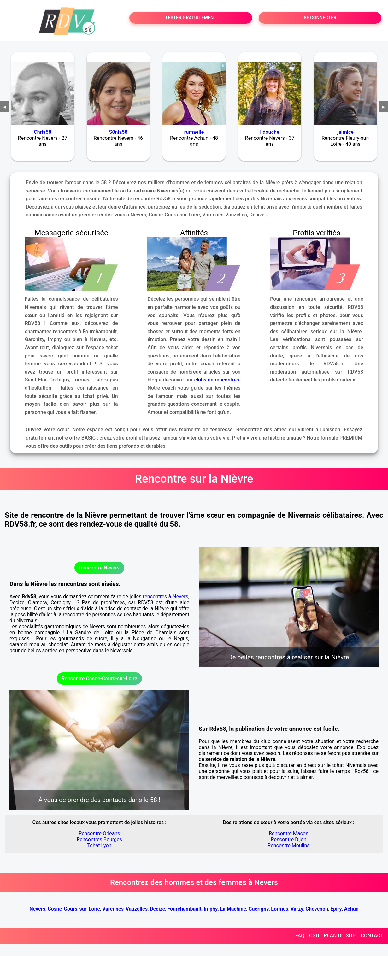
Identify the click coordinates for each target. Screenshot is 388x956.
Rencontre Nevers (99, 568)
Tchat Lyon (99, 845)
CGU (314, 936)
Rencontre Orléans (99, 833)
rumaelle (194, 132)
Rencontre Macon (288, 833)
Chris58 (42, 132)
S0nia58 (118, 132)
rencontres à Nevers (165, 596)
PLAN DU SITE (340, 936)
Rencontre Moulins (288, 845)
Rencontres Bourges (99, 839)
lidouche (269, 132)
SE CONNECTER (320, 18)
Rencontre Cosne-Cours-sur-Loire (99, 679)
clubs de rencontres (216, 380)
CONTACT (372, 936)
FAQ (299, 936)
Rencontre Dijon (289, 839)
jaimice (345, 132)
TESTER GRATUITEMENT (190, 18)
